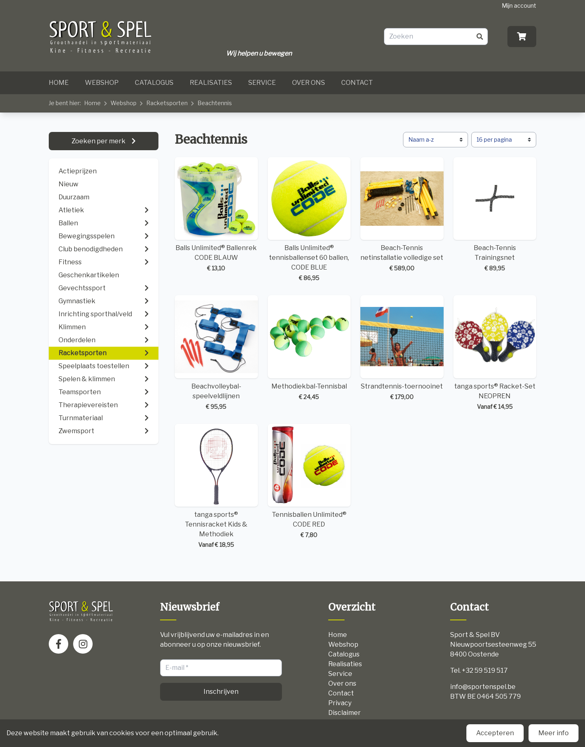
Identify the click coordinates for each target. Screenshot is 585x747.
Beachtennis (214, 102)
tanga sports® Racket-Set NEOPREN (495, 353)
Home (59, 82)
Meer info (553, 733)
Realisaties (211, 82)
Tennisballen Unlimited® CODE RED (309, 482)
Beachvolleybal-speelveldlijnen (216, 353)
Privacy (339, 703)
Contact (357, 82)
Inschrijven (221, 691)
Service (262, 82)
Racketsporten (167, 102)
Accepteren (495, 733)
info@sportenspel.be (483, 687)
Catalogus (154, 82)
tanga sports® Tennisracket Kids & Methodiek (216, 486)
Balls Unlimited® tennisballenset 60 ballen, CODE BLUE (309, 220)
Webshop (102, 82)
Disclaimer (344, 713)
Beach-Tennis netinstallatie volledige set (402, 215)
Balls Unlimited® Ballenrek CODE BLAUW (216, 215)
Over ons (308, 82)
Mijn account (519, 5)
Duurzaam (73, 197)
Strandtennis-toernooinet (402, 348)
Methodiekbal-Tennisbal (309, 348)
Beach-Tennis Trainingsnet (495, 215)
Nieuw (68, 184)
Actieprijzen (77, 171)
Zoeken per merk (99, 141)
